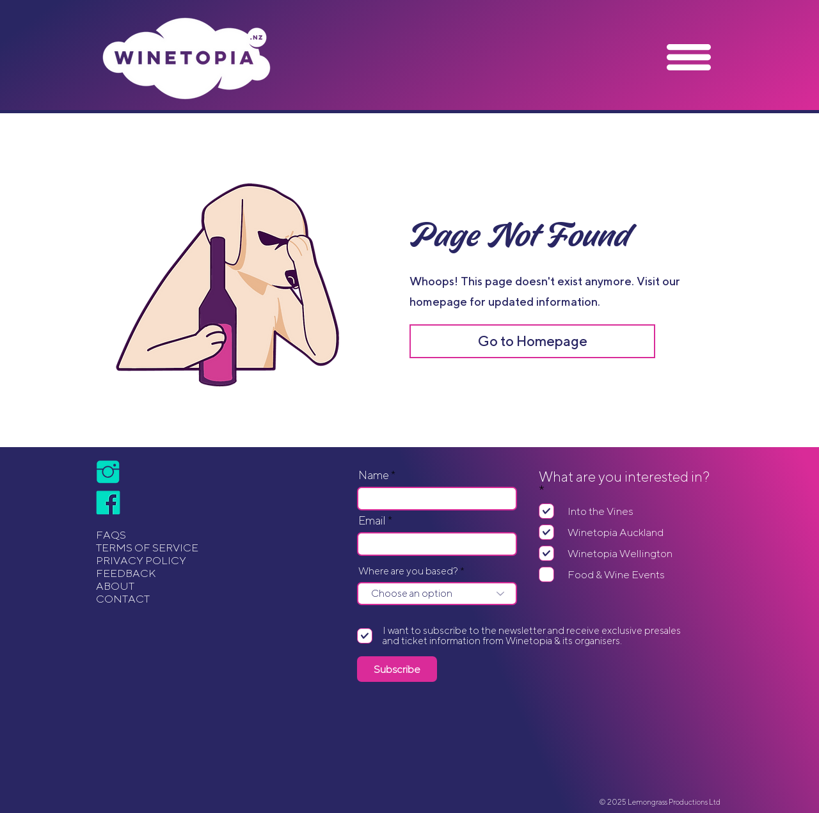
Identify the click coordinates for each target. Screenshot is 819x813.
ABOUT (115, 586)
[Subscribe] (397, 669)
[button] (689, 57)
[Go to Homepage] (532, 341)
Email (372, 520)
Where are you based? (408, 571)
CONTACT (123, 598)
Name (373, 475)
